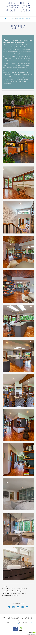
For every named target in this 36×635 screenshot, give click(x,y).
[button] (33, 14)
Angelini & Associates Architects (18, 6)
